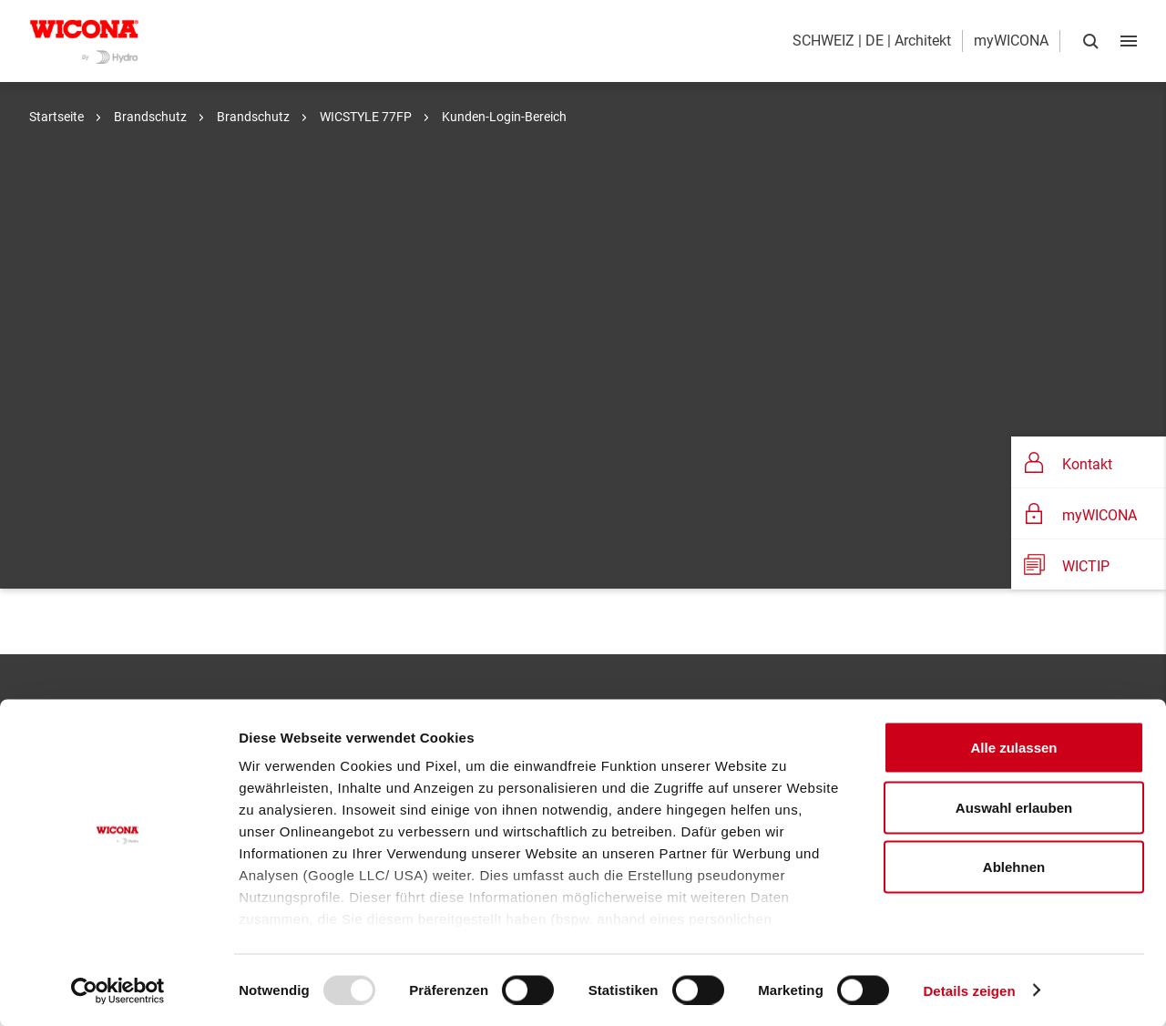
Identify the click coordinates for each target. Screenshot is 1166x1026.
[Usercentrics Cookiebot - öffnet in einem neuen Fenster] (118, 990)
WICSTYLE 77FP (364, 116)
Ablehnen (1014, 867)
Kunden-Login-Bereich (503, 116)
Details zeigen (969, 990)
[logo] (83, 41)
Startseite (56, 116)
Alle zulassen (1013, 747)
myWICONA (1011, 40)
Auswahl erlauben (1014, 807)
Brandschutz (149, 116)
